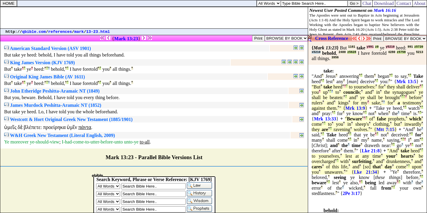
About (420, 3)
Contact (403, 3)
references (60, 32)
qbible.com (34, 32)
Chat (366, 3)
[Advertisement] (154, 18)
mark (79, 32)
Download (384, 3)
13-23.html (98, 32)
